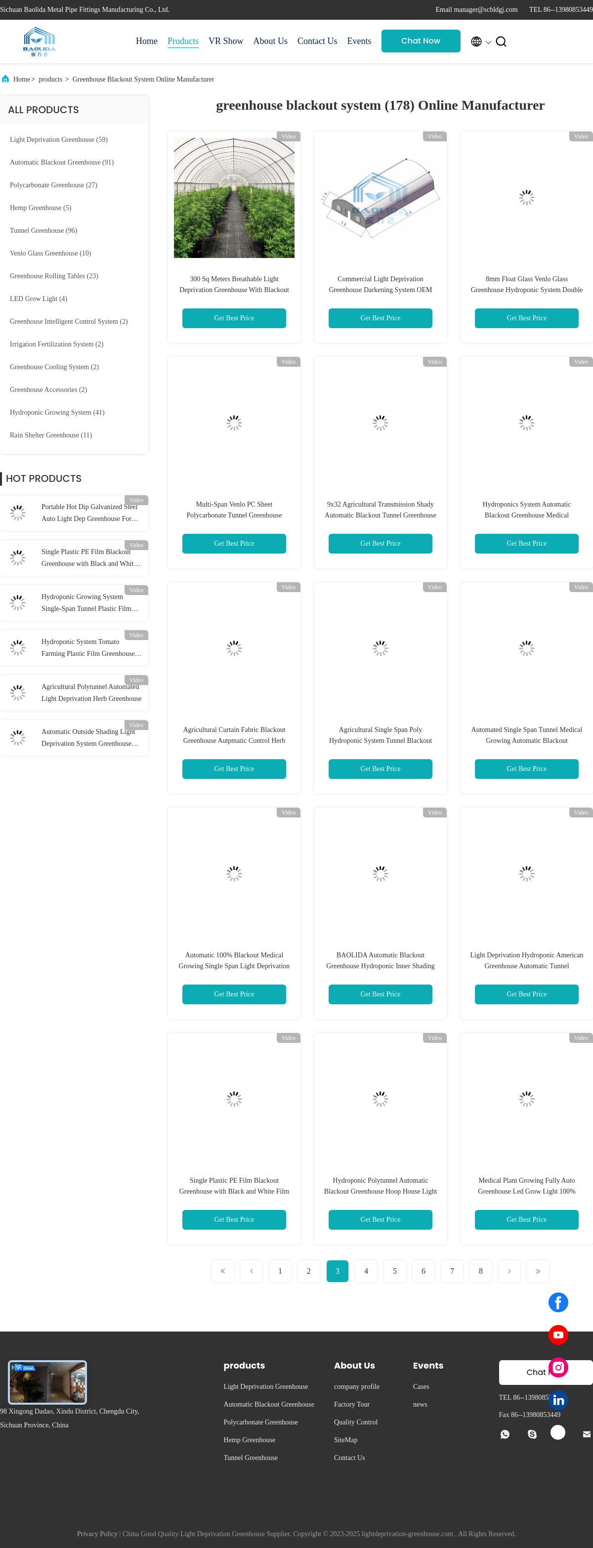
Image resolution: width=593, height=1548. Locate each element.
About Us (271, 41)
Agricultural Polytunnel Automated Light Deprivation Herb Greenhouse (92, 692)
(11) (51, 435)
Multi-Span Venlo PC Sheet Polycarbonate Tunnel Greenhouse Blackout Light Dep (234, 515)
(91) (62, 162)
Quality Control (356, 1422)
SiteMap (345, 1440)
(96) (43, 230)
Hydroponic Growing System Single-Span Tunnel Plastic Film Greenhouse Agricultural (86, 604)
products (50, 79)
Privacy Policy (97, 1534)
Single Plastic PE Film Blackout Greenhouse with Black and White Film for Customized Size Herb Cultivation (89, 559)
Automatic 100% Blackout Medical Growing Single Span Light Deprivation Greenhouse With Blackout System (234, 966)
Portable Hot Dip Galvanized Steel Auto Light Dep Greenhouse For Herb (89, 514)
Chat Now (420, 40)
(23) (54, 276)
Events (359, 41)
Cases (421, 1386)
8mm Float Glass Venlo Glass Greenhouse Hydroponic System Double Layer (527, 289)
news (420, 1404)
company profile (357, 1386)
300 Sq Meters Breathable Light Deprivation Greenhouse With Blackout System (234, 289)
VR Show (226, 41)
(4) (38, 298)
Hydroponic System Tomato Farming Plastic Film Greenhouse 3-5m (92, 649)
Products (183, 41)
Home (147, 41)
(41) (57, 412)
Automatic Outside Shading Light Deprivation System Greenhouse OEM (88, 739)
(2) (69, 321)
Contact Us (317, 41)
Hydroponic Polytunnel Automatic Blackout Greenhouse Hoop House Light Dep (380, 1191)
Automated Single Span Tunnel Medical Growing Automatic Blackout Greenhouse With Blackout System (527, 740)
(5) (40, 208)
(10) (50, 253)
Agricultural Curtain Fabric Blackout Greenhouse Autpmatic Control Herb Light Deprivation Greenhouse (234, 740)
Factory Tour (352, 1404)
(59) (59, 139)
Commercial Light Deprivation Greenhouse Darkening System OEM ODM (380, 289)
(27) (53, 185)
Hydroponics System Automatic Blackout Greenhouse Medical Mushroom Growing (527, 515)
